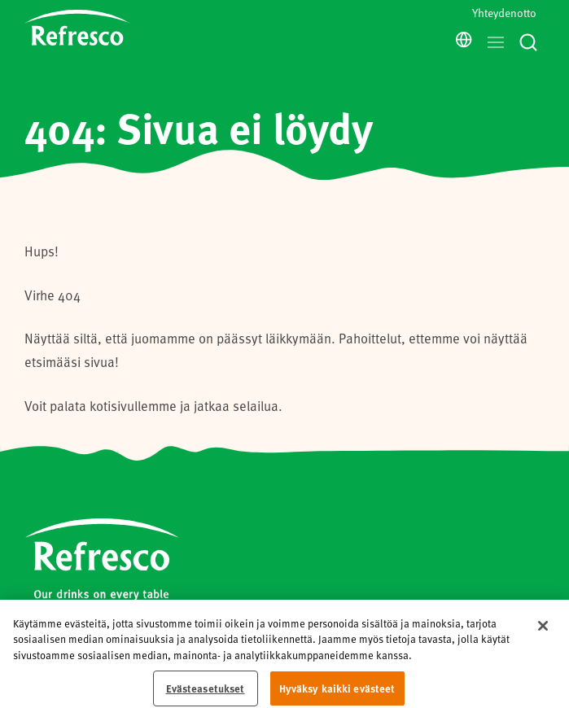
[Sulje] (543, 649)
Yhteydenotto (504, 12)
